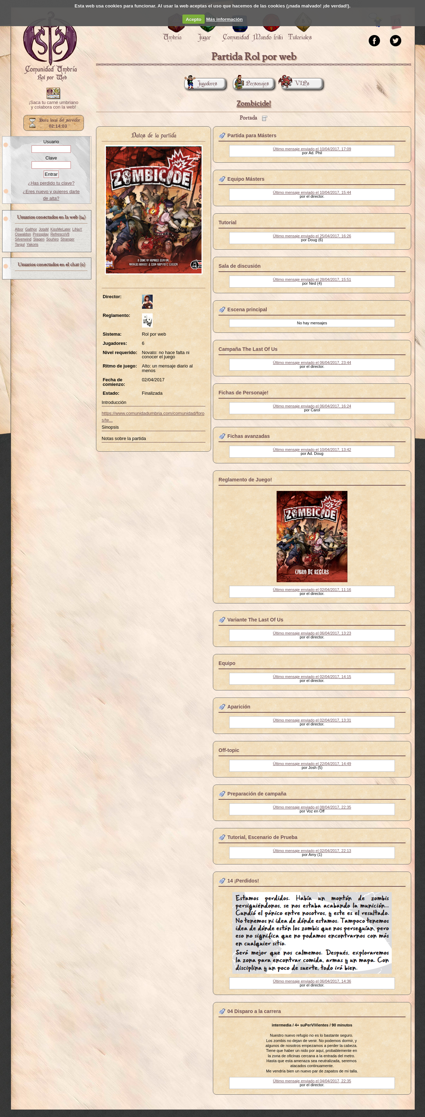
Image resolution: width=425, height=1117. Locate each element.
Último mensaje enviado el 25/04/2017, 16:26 (312, 236)
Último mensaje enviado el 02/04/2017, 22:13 (312, 851)
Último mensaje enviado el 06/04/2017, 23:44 (312, 362)
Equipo (227, 663)
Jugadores (201, 83)
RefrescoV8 (59, 234)
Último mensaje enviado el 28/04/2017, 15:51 (312, 279)
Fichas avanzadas (248, 436)
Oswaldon (23, 234)
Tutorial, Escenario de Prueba (262, 837)
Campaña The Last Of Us (248, 349)
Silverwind (23, 239)
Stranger (67, 239)
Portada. (50, 46)
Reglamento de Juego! (245, 479)
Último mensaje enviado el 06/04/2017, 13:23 (312, 633)
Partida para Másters (252, 135)
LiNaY (77, 229)
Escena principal (247, 309)
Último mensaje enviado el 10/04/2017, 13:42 (312, 449)
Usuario (51, 141)
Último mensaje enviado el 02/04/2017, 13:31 (312, 720)
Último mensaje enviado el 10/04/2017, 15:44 (312, 192)
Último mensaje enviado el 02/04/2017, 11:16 (312, 590)
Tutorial (228, 222)
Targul (20, 245)
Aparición (238, 707)
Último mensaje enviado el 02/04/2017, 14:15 (312, 677)
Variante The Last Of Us (255, 620)
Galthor (31, 229)
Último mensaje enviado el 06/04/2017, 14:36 (312, 981)
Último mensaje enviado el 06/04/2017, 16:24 (312, 406)
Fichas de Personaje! (243, 392)
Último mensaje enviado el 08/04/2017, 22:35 (312, 807)
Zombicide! (254, 104)
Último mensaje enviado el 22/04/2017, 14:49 (312, 764)
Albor (19, 229)
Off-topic (229, 750)
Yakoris (32, 245)
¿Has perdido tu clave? (51, 183)
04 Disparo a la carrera (254, 1011)
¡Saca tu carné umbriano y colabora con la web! (53, 105)
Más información (224, 19)
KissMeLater (60, 229)
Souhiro (52, 239)
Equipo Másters (246, 179)
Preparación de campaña (257, 794)
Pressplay (41, 234)
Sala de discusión (240, 266)
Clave (51, 158)
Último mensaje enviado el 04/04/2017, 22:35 (312, 1081)
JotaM (44, 229)
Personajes (251, 83)
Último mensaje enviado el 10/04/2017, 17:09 (312, 149)
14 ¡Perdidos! (243, 881)
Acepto (194, 19)
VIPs (295, 83)
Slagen (39, 239)
